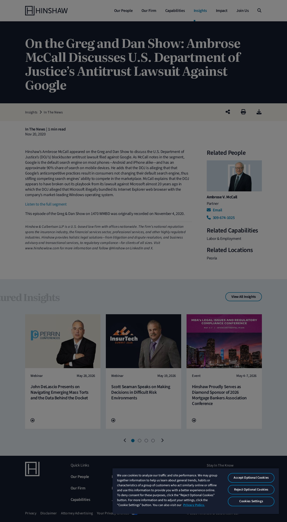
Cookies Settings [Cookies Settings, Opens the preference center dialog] (251, 501)
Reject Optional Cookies (251, 489)
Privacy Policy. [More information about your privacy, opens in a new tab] (194, 505)
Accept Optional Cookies (251, 477)
